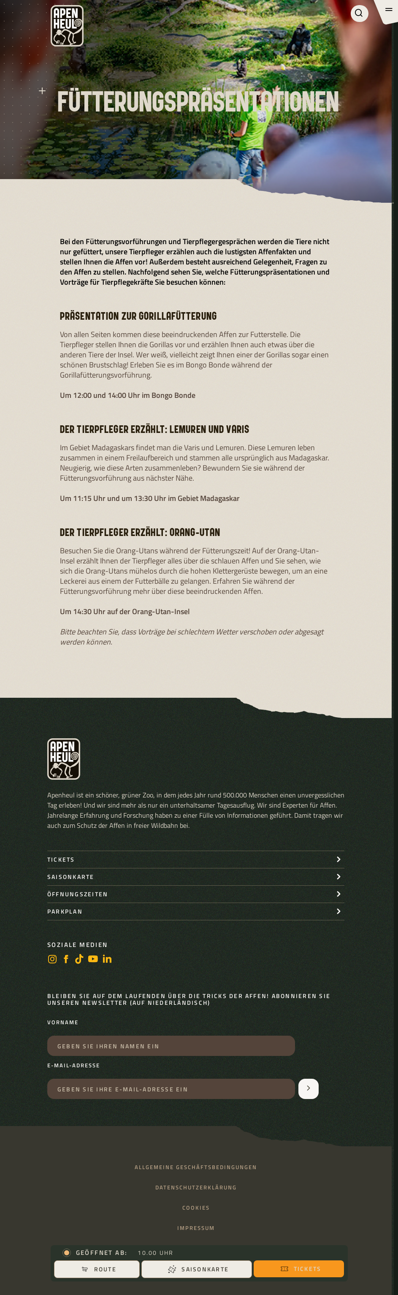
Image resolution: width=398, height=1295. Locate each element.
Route (98, 1269)
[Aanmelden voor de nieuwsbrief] (308, 1089)
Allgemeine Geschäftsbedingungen (196, 1167)
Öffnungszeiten (77, 894)
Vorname (63, 1023)
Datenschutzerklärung (196, 1187)
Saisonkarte (198, 1269)
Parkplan (65, 911)
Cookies (196, 1208)
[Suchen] (359, 13)
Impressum (196, 1228)
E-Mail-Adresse (73, 1066)
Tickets (301, 1268)
